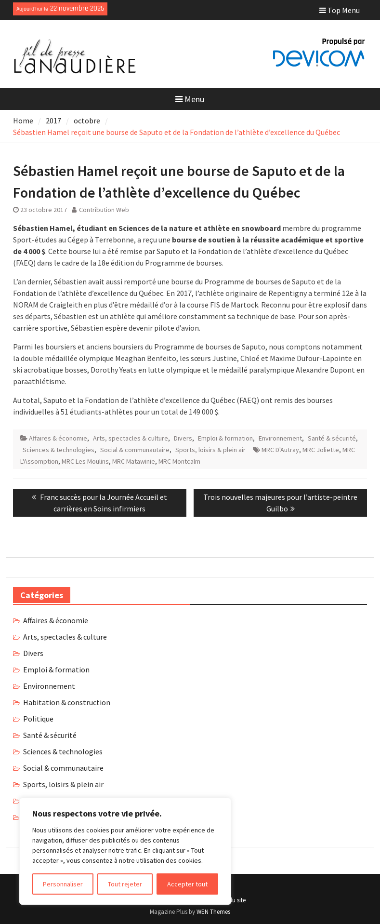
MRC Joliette (320, 449)
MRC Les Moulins (85, 461)
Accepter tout (187, 884)
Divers (183, 438)
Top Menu (339, 10)
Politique (38, 718)
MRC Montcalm (179, 461)
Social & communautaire (135, 449)
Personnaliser (63, 884)
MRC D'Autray (280, 449)
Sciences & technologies (58, 449)
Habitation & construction (66, 702)
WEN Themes (213, 912)
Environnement (280, 438)
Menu (189, 99)
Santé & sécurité (332, 438)
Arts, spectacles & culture (130, 438)
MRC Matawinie (133, 461)
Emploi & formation (225, 438)
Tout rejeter (125, 884)
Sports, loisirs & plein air (210, 449)
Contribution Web (104, 209)
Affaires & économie (58, 438)
